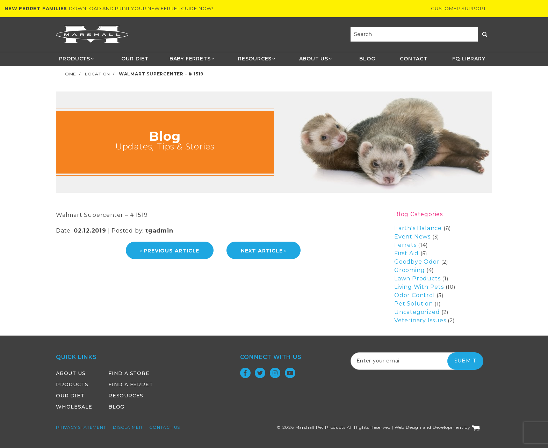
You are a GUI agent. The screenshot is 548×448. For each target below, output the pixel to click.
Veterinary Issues (420, 320)
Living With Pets (419, 287)
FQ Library (468, 59)
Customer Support (458, 8)
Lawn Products (417, 278)
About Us (315, 59)
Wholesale (74, 407)
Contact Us (164, 427)
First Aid (406, 253)
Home (69, 73)
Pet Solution (413, 303)
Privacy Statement (81, 427)
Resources (257, 59)
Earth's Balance (418, 228)
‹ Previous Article (169, 251)
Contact (413, 59)
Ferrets (405, 245)
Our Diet (134, 59)
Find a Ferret (130, 384)
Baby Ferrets (192, 59)
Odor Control (414, 295)
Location (97, 73)
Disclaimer (127, 427)
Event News (412, 236)
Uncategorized (417, 312)
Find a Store (129, 373)
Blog (367, 59)
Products (76, 59)
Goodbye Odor (417, 261)
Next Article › (263, 251)
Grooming (409, 270)
